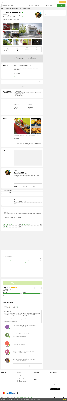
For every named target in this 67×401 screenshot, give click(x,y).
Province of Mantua (15, 8)
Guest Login (52, 380)
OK (64, 399)
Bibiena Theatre (6, 266)
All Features (16, 113)
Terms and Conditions (18, 397)
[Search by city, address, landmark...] (14, 5)
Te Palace (24, 258)
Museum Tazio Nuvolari (7, 268)
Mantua (21, 8)
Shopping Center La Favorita (8, 260)
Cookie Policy (30, 397)
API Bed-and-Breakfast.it (54, 384)
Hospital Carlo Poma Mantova (28, 262)
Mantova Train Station (26, 224)
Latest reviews (36, 382)
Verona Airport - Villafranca (7, 224)
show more (15, 76)
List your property (53, 375)
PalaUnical (5, 258)
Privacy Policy (24, 397)
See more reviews (22, 366)
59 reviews (22, 15)
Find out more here (12, 399)
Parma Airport (5, 226)
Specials (35, 375)
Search (61, 5)
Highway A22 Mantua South (27, 266)
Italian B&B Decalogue (5, 375)
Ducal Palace (5, 264)
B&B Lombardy (8, 8)
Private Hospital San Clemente (28, 264)
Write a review (38, 287)
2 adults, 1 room (49, 5)
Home (2, 8)
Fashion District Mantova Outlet (28, 268)
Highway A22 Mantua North (7, 262)
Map (23, 16)
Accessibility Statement (54, 382)
